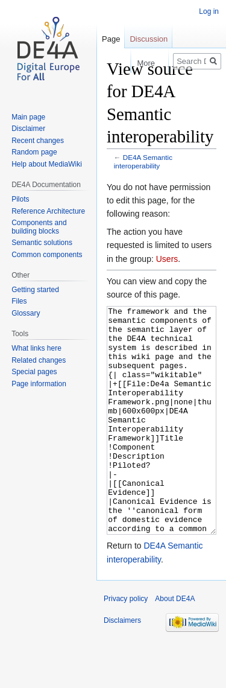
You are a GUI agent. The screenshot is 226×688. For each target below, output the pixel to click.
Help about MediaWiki (46, 164)
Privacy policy (126, 644)
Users (167, 259)
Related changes (38, 360)
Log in (209, 11)
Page (111, 38)
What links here (36, 348)
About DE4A (175, 644)
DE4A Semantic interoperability (143, 161)
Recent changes (37, 140)
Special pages (34, 372)
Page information (38, 384)
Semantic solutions (41, 242)
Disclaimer (28, 128)
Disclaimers (122, 665)
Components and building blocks (38, 226)
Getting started (35, 289)
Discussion (149, 38)
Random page (34, 152)
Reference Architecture (48, 211)
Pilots (20, 199)
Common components (46, 254)
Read (118, 63)
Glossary (25, 313)
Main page (28, 117)
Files (19, 301)
